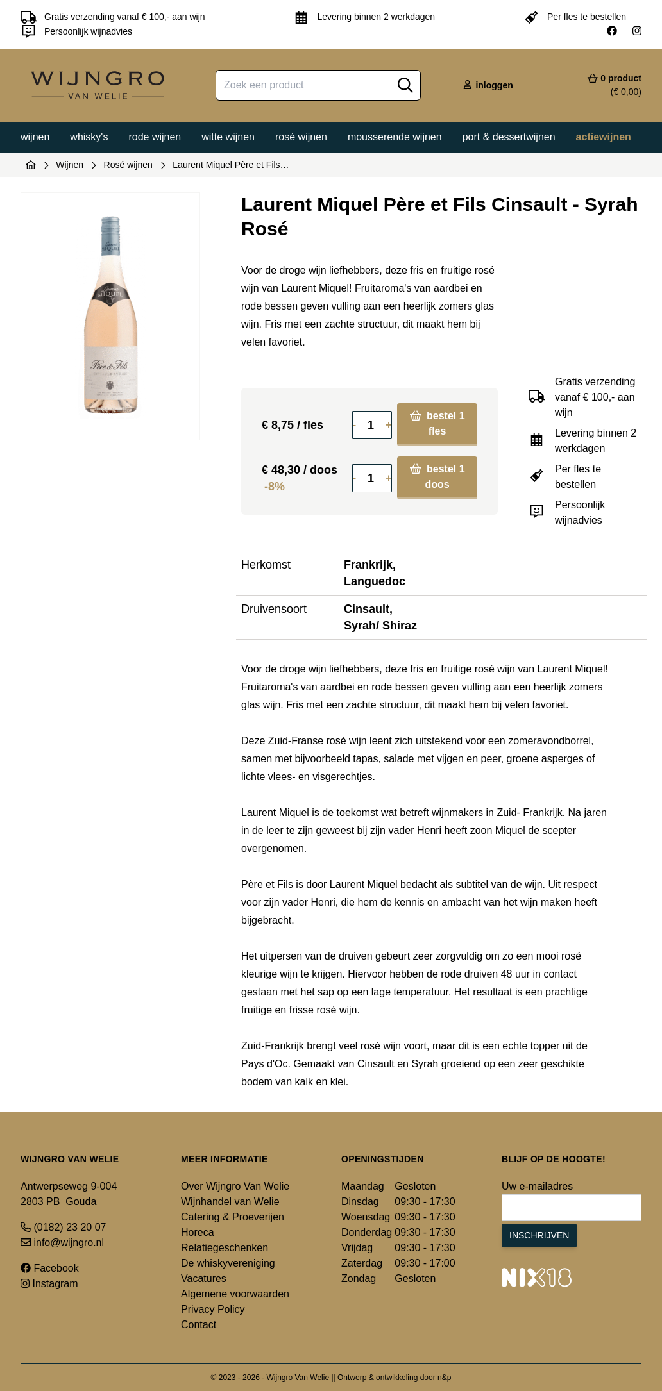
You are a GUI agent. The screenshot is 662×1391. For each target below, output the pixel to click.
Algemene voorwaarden (235, 1293)
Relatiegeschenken (224, 1247)
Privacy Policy (213, 1309)
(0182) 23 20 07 (63, 1227)
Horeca (197, 1232)
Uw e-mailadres (537, 1186)
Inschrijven (539, 1235)
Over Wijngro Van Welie (235, 1186)
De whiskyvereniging (228, 1263)
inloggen (487, 85)
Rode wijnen (154, 136)
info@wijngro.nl (62, 1242)
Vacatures (203, 1278)
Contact (198, 1324)
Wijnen (35, 136)
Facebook (50, 1268)
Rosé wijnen (301, 136)
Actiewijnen (603, 136)
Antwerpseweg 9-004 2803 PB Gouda (69, 1194)
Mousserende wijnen (395, 136)
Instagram (49, 1283)
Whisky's (89, 136)
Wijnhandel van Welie (230, 1201)
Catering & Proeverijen (232, 1217)
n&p (444, 1377)
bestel (437, 423)
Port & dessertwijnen (509, 136)
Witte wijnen (228, 136)
